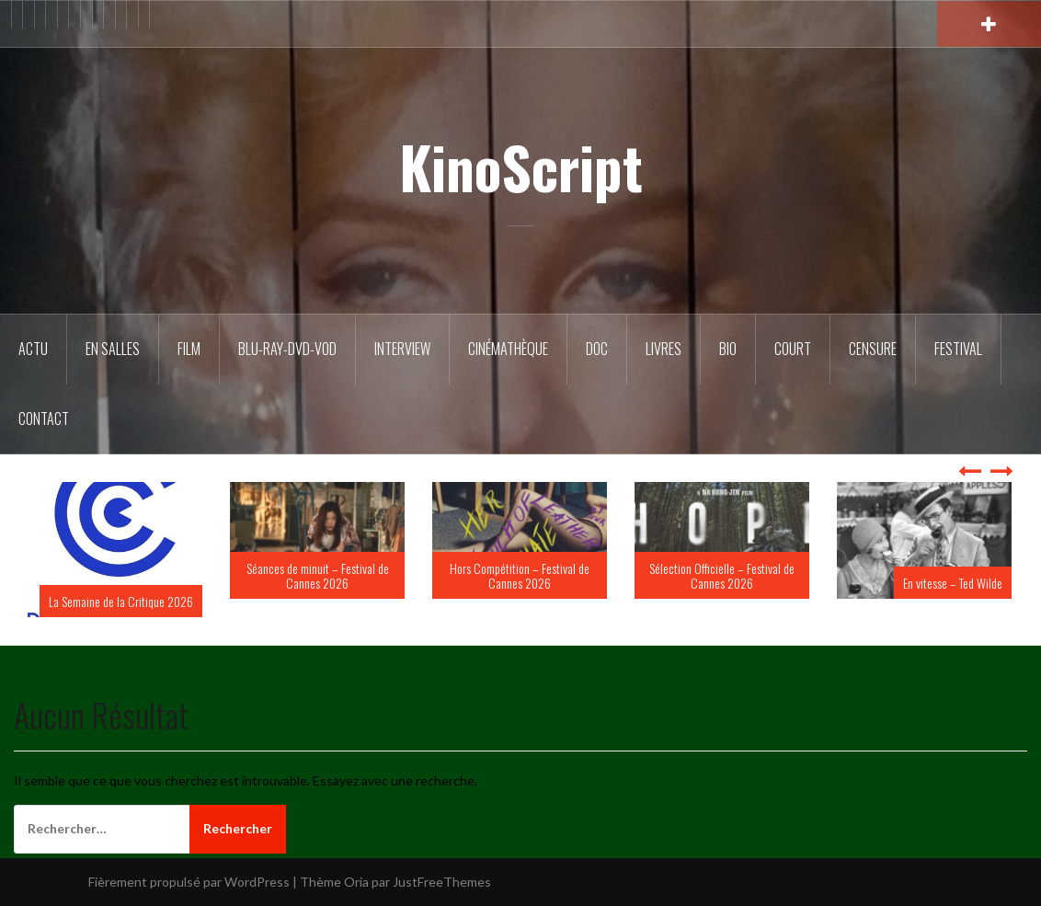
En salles (113, 349)
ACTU (33, 349)
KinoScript (521, 166)
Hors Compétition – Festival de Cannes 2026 (519, 574)
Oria (356, 881)
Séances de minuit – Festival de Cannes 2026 (317, 574)
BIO (728, 349)
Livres (663, 349)
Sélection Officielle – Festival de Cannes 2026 (722, 574)
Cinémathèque (508, 349)
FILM (188, 349)
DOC (597, 349)
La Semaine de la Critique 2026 (121, 601)
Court (792, 349)
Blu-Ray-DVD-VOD (287, 349)
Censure (873, 349)
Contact (43, 418)
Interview (402, 349)
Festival (958, 349)
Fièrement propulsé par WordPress (189, 881)
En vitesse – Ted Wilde (952, 582)
